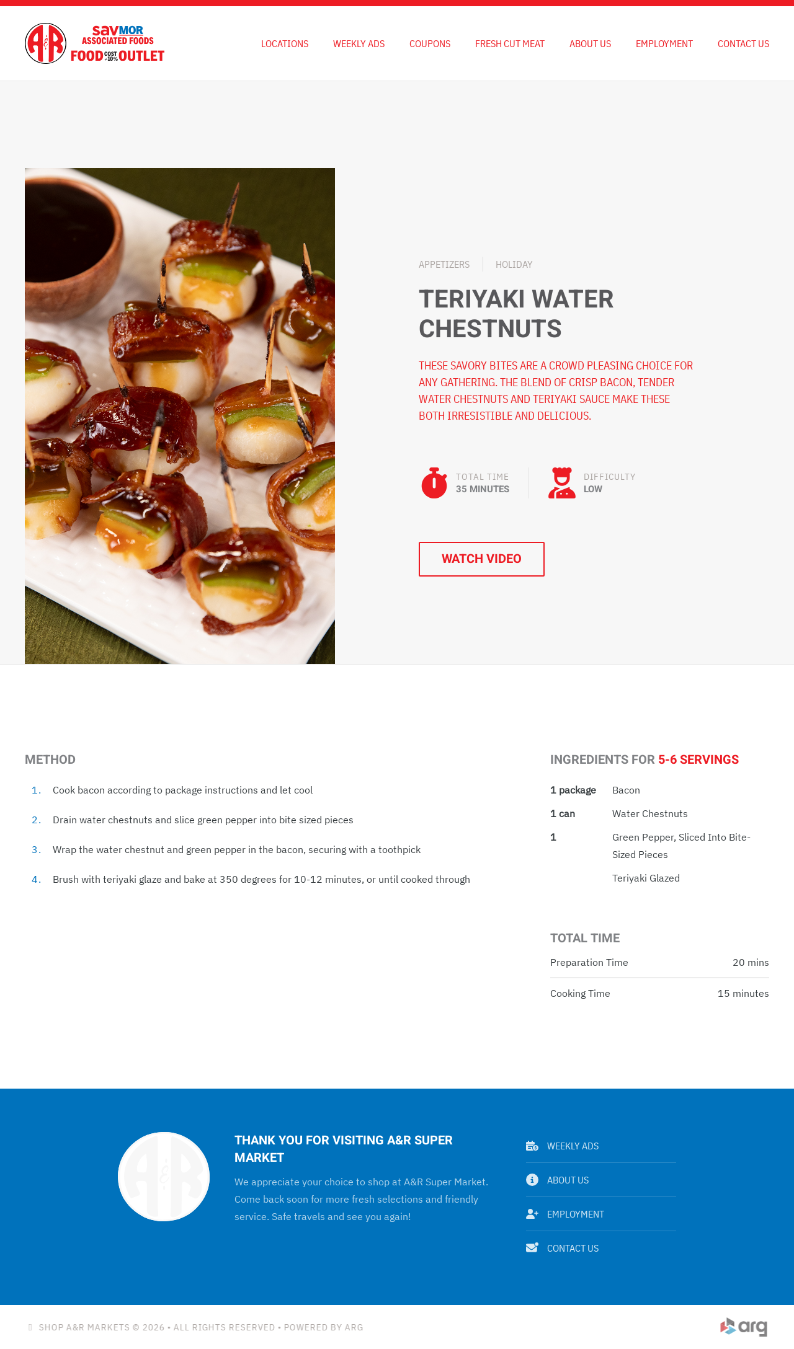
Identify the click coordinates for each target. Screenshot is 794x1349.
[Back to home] (94, 43)
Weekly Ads (562, 1145)
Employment (664, 43)
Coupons (429, 43)
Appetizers (444, 264)
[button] (180, 415)
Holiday (514, 264)
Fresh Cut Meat (510, 43)
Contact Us (743, 43)
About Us (590, 43)
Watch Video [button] (482, 559)
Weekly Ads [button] (359, 43)
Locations (284, 43)
